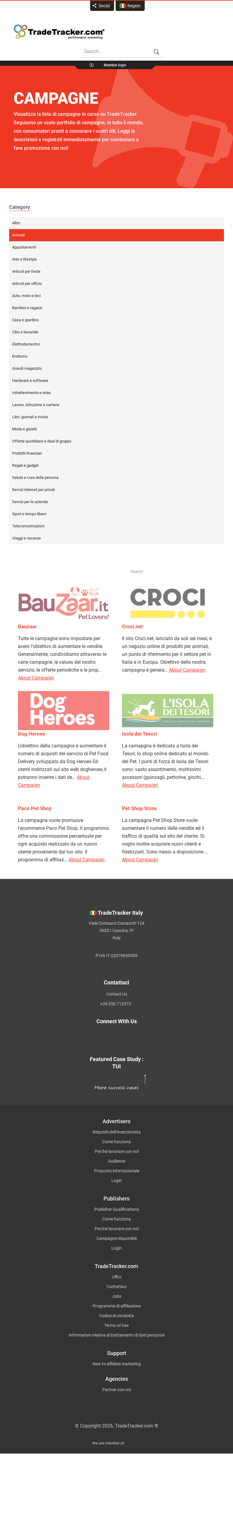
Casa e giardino (25, 320)
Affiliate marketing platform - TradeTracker (59, 32)
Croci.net (132, 626)
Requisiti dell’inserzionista (117, 1132)
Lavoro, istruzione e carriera (35, 404)
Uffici (116, 1276)
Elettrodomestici (26, 344)
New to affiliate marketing (117, 1363)
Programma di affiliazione (117, 1306)
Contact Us (116, 994)
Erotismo (19, 356)
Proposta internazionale (116, 1170)
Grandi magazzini (27, 368)
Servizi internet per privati (33, 489)
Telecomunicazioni (28, 526)
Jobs (116, 1296)
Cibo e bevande (25, 332)
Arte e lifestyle (24, 259)
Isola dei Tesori (139, 734)
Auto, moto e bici (26, 295)
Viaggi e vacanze (26, 538)
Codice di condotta (116, 1315)
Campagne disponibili (116, 1238)
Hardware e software (30, 380)
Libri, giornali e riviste (30, 417)
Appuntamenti (24, 247)
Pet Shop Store (139, 808)
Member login (115, 65)
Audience (116, 1161)
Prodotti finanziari (27, 453)
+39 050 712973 (115, 1003)
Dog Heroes (31, 734)
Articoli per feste (26, 271)
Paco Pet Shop (35, 808)
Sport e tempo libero (29, 514)
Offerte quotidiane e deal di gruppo (41, 441)
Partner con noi (116, 1389)
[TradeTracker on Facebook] (151, 1035)
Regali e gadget (25, 465)
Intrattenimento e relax (31, 392)
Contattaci (116, 1286)
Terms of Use (116, 1325)
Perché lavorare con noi (117, 1151)
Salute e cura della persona (35, 477)
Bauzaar (27, 626)
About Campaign (36, 678)
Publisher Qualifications (116, 1209)
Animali (18, 235)
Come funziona (116, 1141)
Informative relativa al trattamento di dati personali (116, 1335)
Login (116, 1180)
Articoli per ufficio (27, 283)
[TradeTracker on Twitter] (71, 1035)
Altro (16, 223)
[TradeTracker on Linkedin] (76, 1042)
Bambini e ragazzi (27, 308)
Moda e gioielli (24, 429)
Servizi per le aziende (30, 501)
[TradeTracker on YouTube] (157, 1042)
